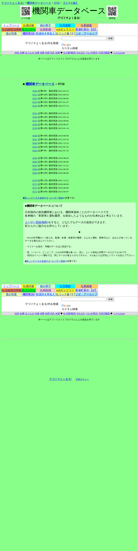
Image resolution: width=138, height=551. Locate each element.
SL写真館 (65, 25)
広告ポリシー (82, 379)
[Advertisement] (12, 133)
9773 (34, 191)
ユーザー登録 (56, 198)
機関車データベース (39, 3)
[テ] (72, 33)
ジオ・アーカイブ (86, 33)
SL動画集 (86, 25)
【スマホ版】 (70, 3)
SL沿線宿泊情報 (11, 29)
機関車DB (28, 33)
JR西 (42, 52)
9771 (34, 184)
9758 (34, 124)
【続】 (93, 29)
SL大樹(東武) (69, 52)
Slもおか (81, 52)
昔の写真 (11, 33)
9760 (34, 135)
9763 (34, 147)
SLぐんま (29, 52)
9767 (34, 165)
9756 (34, 117)
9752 (34, 98)
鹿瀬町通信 (82, 29)
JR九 (52, 52)
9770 (34, 180)
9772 (34, 188)
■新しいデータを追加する (35, 198)
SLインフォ (29, 29)
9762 (34, 143)
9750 (56, 3)
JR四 (47, 52)
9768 (34, 169)
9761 (34, 139)
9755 (34, 113)
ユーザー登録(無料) (36, 222)
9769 (34, 173)
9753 (34, 102)
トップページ (11, 25)
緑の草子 (45, 25)
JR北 (17, 52)
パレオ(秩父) (92, 52)
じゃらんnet (119, 52)
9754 (34, 106)
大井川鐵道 (104, 52)
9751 (34, 94)
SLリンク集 (62, 33)
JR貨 (57, 52)
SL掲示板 (28, 25)
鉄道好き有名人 (45, 33)
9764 (34, 150)
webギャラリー (65, 29)
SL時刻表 (45, 29)
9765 (34, 158)
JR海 (37, 52)
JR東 (22, 52)
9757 (34, 120)
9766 (34, 162)
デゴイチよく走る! (12, 3)
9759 (34, 128)
